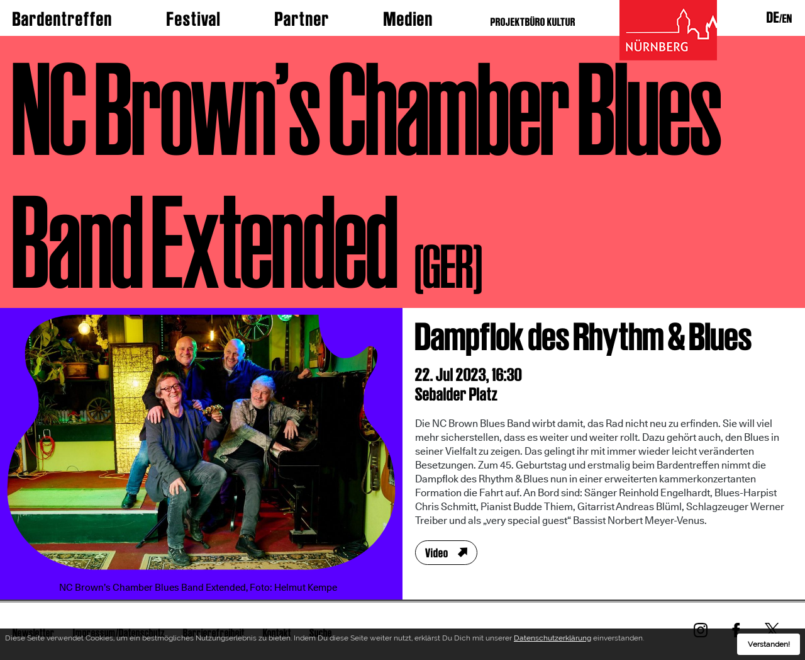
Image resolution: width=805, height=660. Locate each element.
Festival (194, 19)
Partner (302, 19)
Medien (408, 19)
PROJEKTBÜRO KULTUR (533, 21)
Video (436, 552)
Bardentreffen (63, 19)
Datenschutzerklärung (552, 640)
